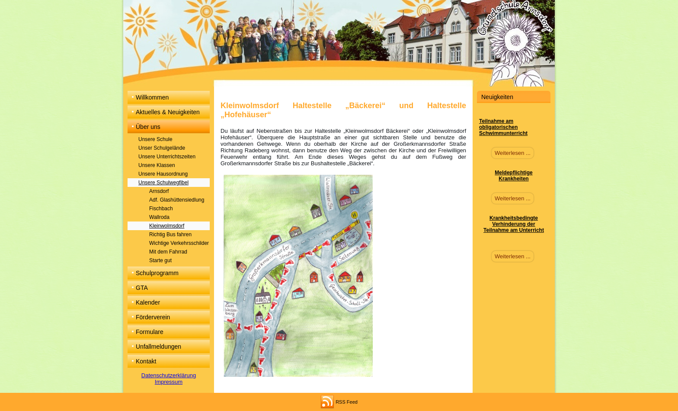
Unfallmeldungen (158, 346)
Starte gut (160, 260)
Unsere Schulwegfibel (163, 183)
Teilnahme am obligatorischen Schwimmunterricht (503, 127)
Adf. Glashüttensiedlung (176, 200)
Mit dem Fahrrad (168, 252)
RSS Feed (347, 402)
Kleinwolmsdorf (166, 226)
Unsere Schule (155, 139)
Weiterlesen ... (513, 153)
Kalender (148, 302)
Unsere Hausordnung (163, 174)
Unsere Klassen (156, 165)
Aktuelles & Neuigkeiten (168, 112)
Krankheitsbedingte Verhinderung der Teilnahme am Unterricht (513, 224)
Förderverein (153, 317)
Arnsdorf (159, 191)
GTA (142, 287)
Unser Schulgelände (161, 148)
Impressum (168, 382)
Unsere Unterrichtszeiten (166, 157)
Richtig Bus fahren (170, 234)
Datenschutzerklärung (168, 375)
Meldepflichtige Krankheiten (513, 176)
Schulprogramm (157, 273)
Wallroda (159, 217)
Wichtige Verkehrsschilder (179, 243)
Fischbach (161, 209)
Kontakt (146, 361)
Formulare (149, 331)
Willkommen (152, 97)
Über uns (148, 126)
